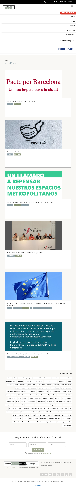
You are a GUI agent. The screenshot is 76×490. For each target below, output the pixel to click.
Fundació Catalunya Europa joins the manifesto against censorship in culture (31, 354)
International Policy (43, 391)
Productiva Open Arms (54, 418)
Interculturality (55, 388)
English (70, 1)
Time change (31, 422)
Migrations (25, 395)
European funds (67, 425)
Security (17, 405)
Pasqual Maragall (10, 381)
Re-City (69, 381)
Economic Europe (37, 381)
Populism (59, 405)
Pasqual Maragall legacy (25, 378)
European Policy (32, 388)
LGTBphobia (43, 418)
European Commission (20, 384)
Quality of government (15, 408)
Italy (22, 405)
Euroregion (57, 398)
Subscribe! (38, 450)
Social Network (67, 405)
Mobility (25, 398)
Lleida (33, 415)
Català (55, 1)
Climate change (48, 381)
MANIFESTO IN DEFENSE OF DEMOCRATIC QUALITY (24, 253)
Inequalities (55, 378)
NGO (64, 418)
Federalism (26, 408)
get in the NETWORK (68, 13)
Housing (45, 398)
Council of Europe (66, 415)
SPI (63, 398)
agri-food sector (41, 415)
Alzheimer (52, 422)
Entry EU (69, 418)
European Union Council (42, 395)
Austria (25, 418)
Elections (49, 384)
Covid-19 (10, 104)
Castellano (62, 1)
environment (60, 395)
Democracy (11, 255)
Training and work (66, 391)
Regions (49, 415)
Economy (56, 384)
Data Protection (50, 411)
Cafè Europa (28, 381)
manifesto (17, 104)
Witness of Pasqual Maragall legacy (45, 405)
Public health (50, 401)
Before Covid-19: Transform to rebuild (19, 152)
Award (69, 378)
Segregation (57, 415)
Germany (16, 411)
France (51, 398)
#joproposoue (48, 308)
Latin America (16, 422)
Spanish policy (10, 401)
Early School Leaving (42, 422)
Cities (15, 378)
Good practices (12, 398)
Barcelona (63, 378)
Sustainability (41, 384)
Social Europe (17, 308)
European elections (55, 391)
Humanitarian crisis (66, 411)
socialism (9, 411)
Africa (30, 418)
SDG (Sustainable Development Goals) (57, 408)
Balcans (41, 411)
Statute (24, 422)
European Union (37, 308)
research (17, 388)
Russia (13, 395)
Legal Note (38, 485)
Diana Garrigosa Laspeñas (64, 422)
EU (31, 308)
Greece (36, 418)
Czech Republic (17, 418)
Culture (10, 356)
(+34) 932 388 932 (10, 468)
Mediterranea (41, 401)
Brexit (17, 401)
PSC (70, 408)
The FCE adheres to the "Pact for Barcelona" (21, 101)
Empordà (23, 401)
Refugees (68, 398)
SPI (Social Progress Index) (38, 408)
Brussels (23, 411)
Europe (10, 308)
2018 (62, 388)
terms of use (47, 453)
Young (8, 395)
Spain (20, 398)
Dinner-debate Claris (66, 384)
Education (68, 388)
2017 (18, 395)
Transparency (9, 405)
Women (32, 395)
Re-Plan (27, 415)
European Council (32, 411)
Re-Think (10, 384)
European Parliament (44, 388)
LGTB (57, 411)
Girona (31, 398)
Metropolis (25, 205)
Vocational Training (18, 415)
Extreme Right (26, 356)
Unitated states (29, 405)
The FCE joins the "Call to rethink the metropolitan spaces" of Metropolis (30, 202)
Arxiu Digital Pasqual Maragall (63, 401)
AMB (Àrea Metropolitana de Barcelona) (17, 391)
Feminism (68, 395)
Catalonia (20, 381)
